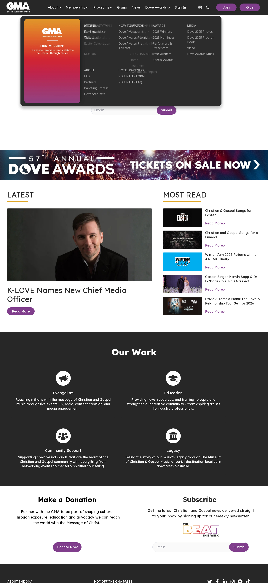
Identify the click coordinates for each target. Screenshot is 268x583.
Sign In (180, 7)
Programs (101, 7)
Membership (75, 7)
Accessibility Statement (241, 575)
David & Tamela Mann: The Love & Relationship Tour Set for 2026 (232, 301)
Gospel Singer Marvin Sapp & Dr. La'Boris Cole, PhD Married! (231, 279)
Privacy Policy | (175, 575)
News (136, 7)
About (53, 7)
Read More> (215, 223)
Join (226, 7)
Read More (21, 311)
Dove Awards (156, 7)
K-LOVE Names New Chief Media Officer (67, 295)
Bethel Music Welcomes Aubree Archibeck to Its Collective (145, 551)
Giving (122, 7)
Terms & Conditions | (205, 575)
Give (249, 7)
